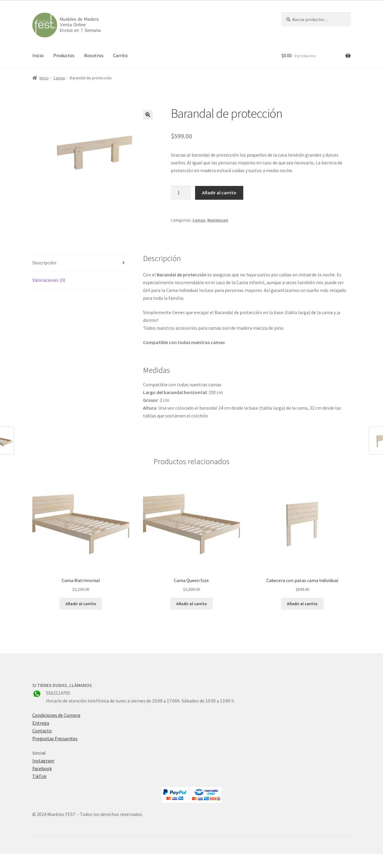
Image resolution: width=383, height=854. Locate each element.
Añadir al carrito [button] (81, 603)
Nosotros (94, 55)
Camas (59, 78)
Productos (64, 55)
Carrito (120, 55)
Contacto (42, 731)
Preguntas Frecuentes (54, 738)
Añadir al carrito (219, 193)
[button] (148, 114)
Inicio (38, 55)
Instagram (43, 761)
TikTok (39, 776)
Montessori (217, 220)
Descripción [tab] (44, 263)
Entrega (40, 723)
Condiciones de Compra (56, 715)
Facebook (42, 768)
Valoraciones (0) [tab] (48, 280)
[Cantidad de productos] (181, 193)
